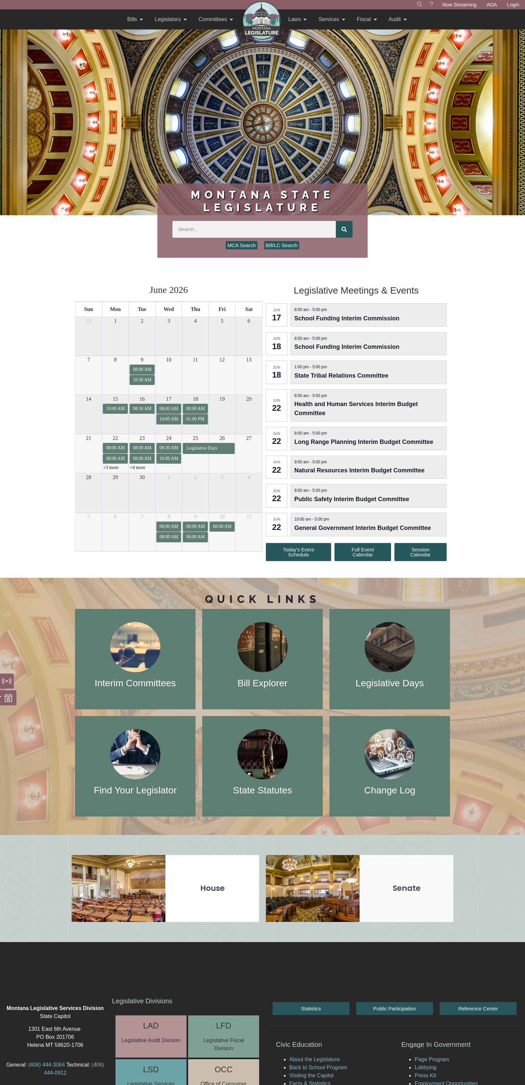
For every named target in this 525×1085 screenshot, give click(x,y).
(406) (34, 1065)
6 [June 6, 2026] (248, 321)
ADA (491, 4)
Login (513, 4)
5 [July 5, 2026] (88, 517)
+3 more (111, 467)
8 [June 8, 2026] (115, 360)
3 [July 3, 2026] (222, 477)
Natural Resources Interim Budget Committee (359, 470)
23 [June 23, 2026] (142, 438)
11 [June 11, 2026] (195, 360)
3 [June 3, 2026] (168, 321)
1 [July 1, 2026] (168, 477)
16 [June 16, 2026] (142, 399)
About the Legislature (314, 1059)
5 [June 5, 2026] (222, 321)
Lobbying (425, 1067)
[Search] (344, 229)
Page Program (432, 1059)
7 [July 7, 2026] (142, 517)
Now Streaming (459, 4)
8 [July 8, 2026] (168, 517)
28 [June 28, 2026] (88, 477)
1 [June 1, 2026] (115, 321)
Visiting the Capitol (311, 1075)
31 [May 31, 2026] (88, 321)
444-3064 (53, 1065)
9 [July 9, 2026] (195, 517)
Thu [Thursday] (195, 309)
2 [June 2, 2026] (142, 321)
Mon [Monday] (115, 309)
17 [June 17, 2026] (168, 399)
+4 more (137, 467)
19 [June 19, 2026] (222, 399)
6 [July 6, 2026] (115, 517)
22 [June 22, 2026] (115, 438)
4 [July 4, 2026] (248, 477)
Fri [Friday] (222, 309)
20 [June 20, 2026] (248, 399)
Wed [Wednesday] (168, 309)
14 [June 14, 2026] (88, 399)
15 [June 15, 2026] (115, 399)
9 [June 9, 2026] (142, 360)
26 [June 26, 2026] (222, 438)
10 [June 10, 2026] (168, 360)
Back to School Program (318, 1067)
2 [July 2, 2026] (195, 477)
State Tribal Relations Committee (341, 375)
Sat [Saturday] (248, 309)
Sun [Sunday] (88, 309)
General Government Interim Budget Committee (362, 528)
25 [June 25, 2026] (195, 438)
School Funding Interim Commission (346, 318)
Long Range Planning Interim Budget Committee (363, 442)
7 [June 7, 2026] (88, 360)
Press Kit (425, 1075)
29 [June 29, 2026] (115, 477)
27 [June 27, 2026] (248, 438)
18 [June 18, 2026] (195, 399)
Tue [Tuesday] (142, 309)
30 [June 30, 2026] (142, 477)
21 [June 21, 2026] (88, 438)
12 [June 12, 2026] (222, 360)
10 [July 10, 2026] (222, 517)
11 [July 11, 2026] (248, 517)
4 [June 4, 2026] (195, 321)
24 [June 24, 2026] (168, 438)
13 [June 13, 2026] (248, 360)
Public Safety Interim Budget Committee (351, 499)
